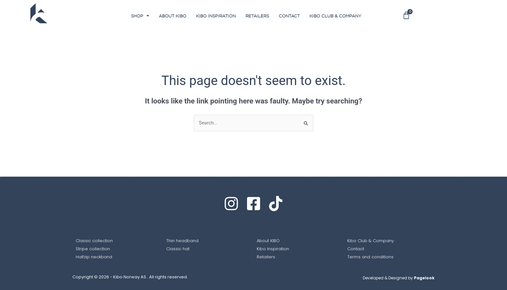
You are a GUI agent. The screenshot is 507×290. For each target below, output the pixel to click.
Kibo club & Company (335, 15)
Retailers (257, 15)
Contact (289, 15)
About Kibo (172, 15)
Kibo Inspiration (216, 15)
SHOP (140, 15)
